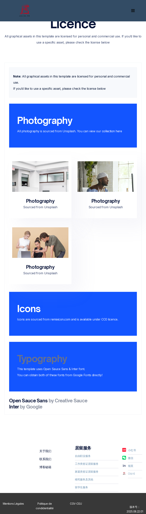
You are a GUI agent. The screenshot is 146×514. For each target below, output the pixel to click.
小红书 (132, 450)
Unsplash (69, 131)
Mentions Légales (13, 503)
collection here (112, 131)
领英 (130, 465)
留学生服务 (81, 487)
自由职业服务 (82, 456)
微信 (130, 458)
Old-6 (131, 473)
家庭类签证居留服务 (86, 471)
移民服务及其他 (84, 479)
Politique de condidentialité (44, 506)
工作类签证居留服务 (86, 463)
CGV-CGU (76, 503)
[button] (131, 11)
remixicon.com (60, 319)
